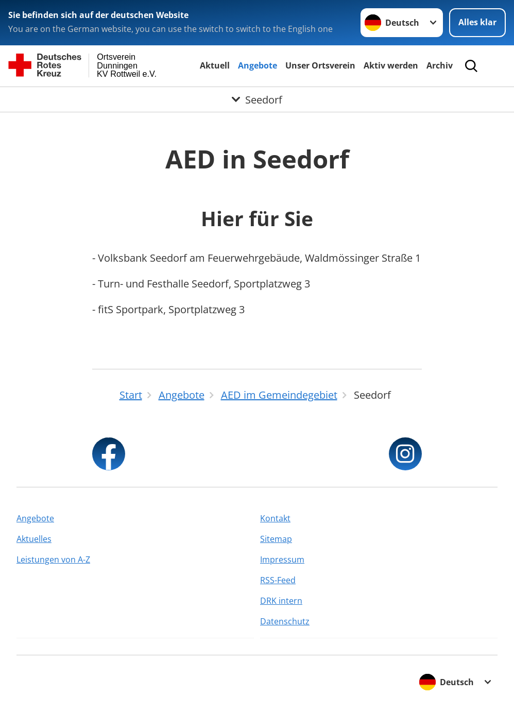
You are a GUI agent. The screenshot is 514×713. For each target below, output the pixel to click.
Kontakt (275, 518)
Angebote (257, 65)
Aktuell (215, 65)
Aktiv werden (391, 65)
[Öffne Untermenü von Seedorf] (257, 99)
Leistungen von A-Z (53, 559)
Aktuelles (34, 539)
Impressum (282, 559)
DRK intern (281, 600)
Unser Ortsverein (320, 65)
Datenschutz (285, 621)
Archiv (439, 65)
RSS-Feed (278, 580)
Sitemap (276, 539)
